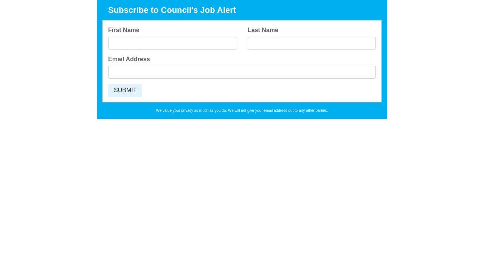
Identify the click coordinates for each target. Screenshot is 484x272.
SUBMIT (125, 90)
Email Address (129, 59)
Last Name (263, 30)
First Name (124, 30)
